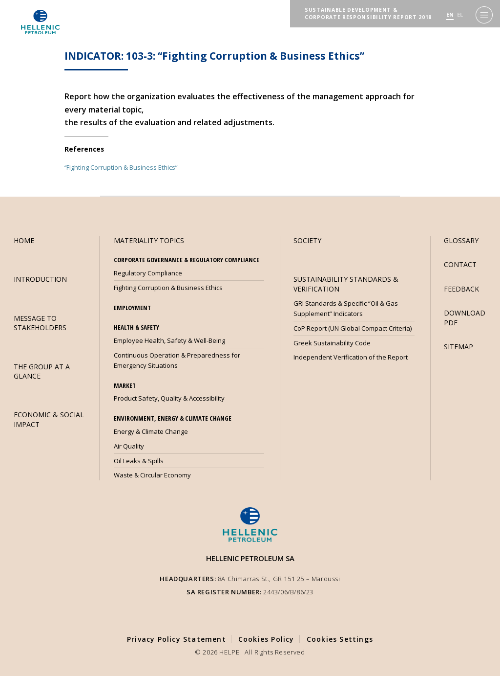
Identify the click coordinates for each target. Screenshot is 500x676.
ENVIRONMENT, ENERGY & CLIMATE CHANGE (172, 418)
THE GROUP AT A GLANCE (42, 371)
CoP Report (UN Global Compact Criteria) (352, 328)
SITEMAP (458, 346)
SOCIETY (307, 240)
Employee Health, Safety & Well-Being (169, 340)
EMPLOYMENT (132, 307)
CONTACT (460, 264)
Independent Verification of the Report (350, 357)
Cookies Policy (266, 639)
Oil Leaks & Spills (139, 460)
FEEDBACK (461, 288)
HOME (24, 240)
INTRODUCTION (40, 279)
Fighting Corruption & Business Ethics (168, 287)
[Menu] (484, 14)
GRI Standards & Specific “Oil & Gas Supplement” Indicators (345, 308)
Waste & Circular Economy (152, 475)
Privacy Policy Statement (176, 639)
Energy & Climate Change (151, 431)
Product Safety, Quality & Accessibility (169, 398)
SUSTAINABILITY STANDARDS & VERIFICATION (345, 283)
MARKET (125, 385)
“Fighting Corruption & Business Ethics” (120, 167)
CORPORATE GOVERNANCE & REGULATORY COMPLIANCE (186, 259)
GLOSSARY (461, 240)
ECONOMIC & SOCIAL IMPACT (49, 419)
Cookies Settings (340, 639)
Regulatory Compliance (148, 273)
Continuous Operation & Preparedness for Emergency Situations (177, 360)
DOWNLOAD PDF (464, 317)
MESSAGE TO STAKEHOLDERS (40, 323)
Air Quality (129, 446)
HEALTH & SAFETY (136, 327)
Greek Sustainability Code (332, 342)
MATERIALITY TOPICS (149, 240)
